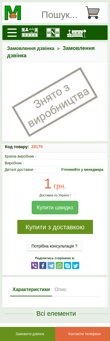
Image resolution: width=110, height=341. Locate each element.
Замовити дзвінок (30, 334)
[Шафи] (53, 33)
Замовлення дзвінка (30, 48)
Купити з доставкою (55, 227)
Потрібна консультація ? (54, 246)
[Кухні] (29, 33)
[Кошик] (95, 12)
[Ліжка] (76, 33)
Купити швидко (55, 207)
